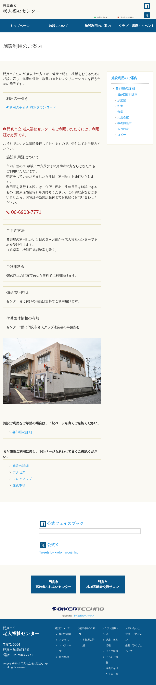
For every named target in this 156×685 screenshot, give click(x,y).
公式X (49, 544)
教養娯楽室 (124, 123)
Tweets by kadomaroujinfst (58, 552)
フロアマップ (22, 479)
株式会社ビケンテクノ (84, 615)
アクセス (18, 472)
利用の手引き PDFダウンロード (31, 107)
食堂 (120, 111)
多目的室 (123, 128)
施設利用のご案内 (98, 26)
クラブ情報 (112, 651)
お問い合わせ (132, 628)
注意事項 (18, 485)
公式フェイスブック (62, 523)
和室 (120, 106)
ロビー (121, 134)
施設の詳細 (20, 465)
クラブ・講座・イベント (136, 26)
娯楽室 (121, 100)
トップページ (19, 26)
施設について (58, 26)
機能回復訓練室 (127, 94)
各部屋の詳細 (22, 432)
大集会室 (123, 117)
